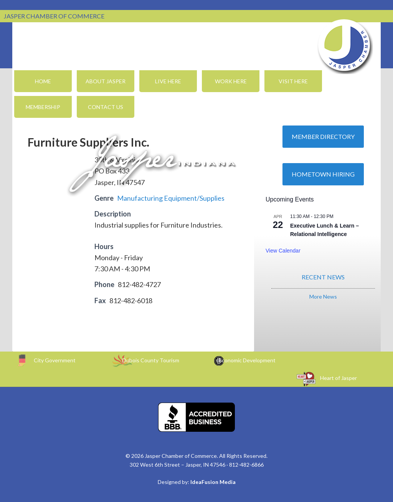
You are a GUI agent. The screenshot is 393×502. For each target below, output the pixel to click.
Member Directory (323, 136)
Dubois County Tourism (150, 360)
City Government (55, 360)
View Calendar (283, 251)
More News (323, 296)
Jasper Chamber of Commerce (344, 45)
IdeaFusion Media (213, 482)
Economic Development (247, 360)
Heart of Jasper (338, 378)
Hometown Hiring (323, 174)
